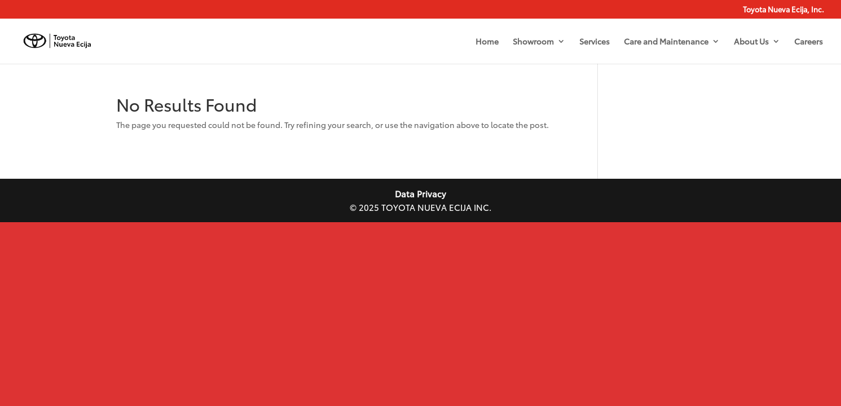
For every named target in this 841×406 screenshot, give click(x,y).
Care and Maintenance (666, 42)
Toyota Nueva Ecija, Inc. (783, 10)
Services (594, 42)
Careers (808, 42)
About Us (751, 42)
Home (487, 42)
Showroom (533, 42)
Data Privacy (420, 193)
